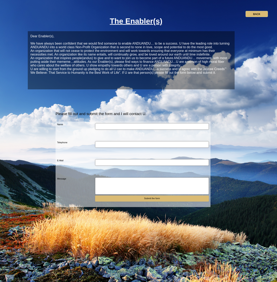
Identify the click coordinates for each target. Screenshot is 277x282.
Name (60, 124)
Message (61, 178)
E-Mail (60, 160)
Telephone (62, 142)
